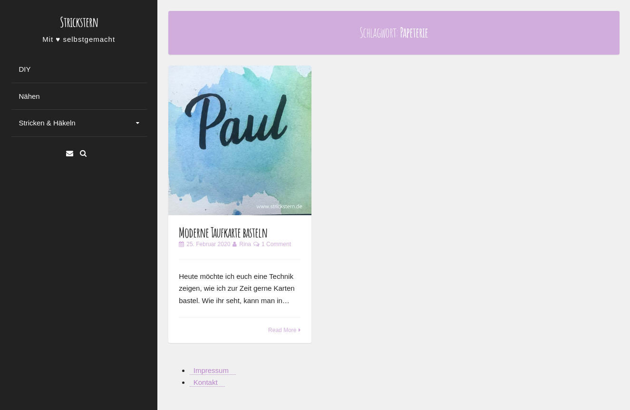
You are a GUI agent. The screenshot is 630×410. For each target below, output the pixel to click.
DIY (25, 69)
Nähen (29, 96)
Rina (245, 244)
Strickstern (79, 22)
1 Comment (276, 244)
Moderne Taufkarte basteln (223, 232)
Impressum (211, 370)
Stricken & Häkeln (47, 123)
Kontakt (206, 382)
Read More (282, 330)
